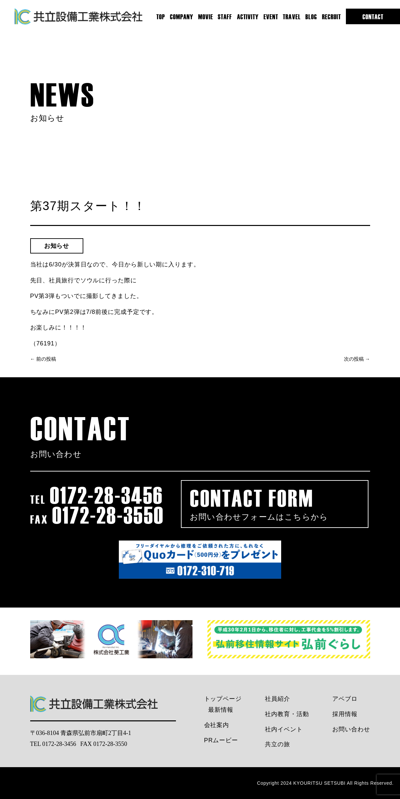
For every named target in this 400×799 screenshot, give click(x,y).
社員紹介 (277, 698)
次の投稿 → (357, 359)
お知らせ (56, 246)
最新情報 (220, 709)
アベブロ (345, 698)
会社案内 (216, 725)
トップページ (223, 698)
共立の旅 (277, 744)
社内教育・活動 (287, 714)
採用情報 (345, 714)
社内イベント (283, 729)
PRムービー (221, 740)
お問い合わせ (351, 729)
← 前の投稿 (43, 359)
